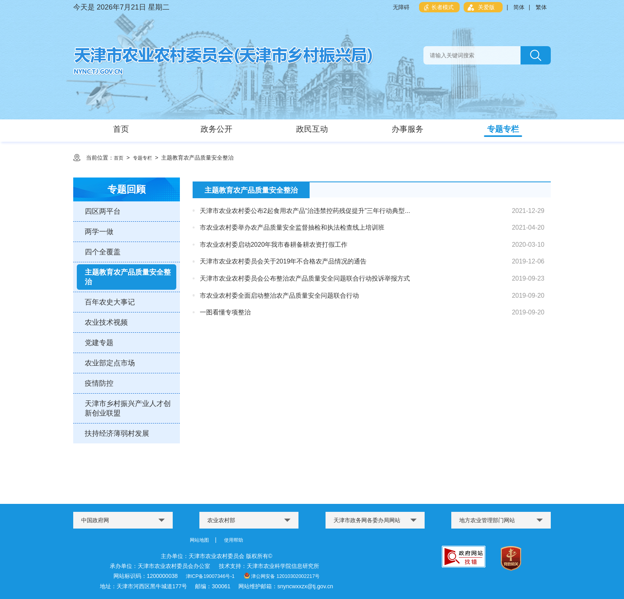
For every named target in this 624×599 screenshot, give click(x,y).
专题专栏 (146, 157)
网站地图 (198, 540)
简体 (519, 7)
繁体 (541, 7)
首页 (119, 157)
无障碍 (401, 7)
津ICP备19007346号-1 (205, 575)
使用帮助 (235, 540)
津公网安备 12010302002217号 (284, 575)
